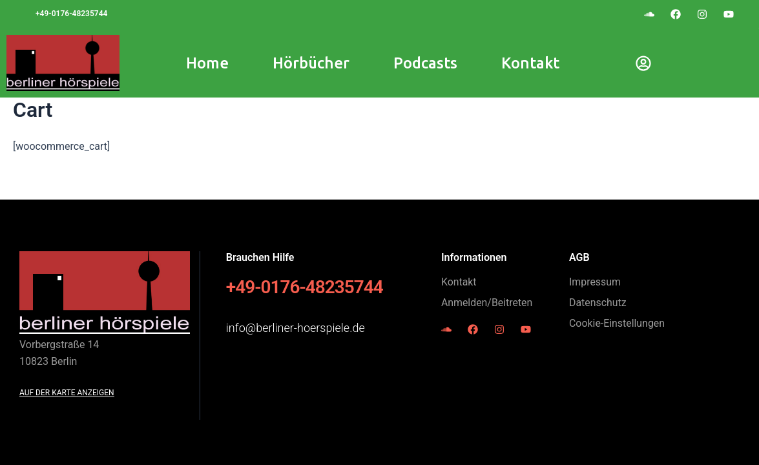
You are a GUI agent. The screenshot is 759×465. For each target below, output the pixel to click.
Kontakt (530, 63)
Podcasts (425, 63)
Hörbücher (311, 63)
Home (207, 63)
